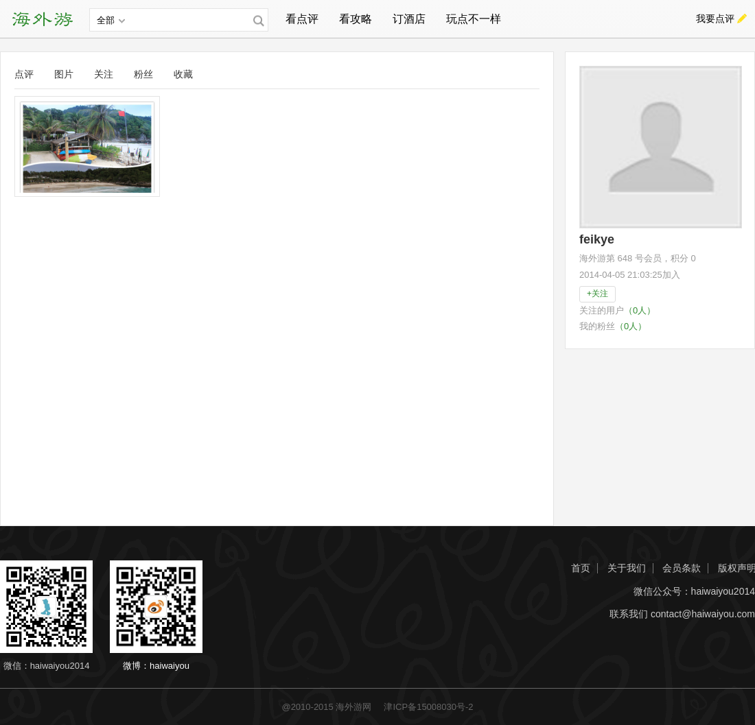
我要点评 (715, 18)
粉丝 (143, 74)
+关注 (597, 293)
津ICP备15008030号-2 (428, 707)
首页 (580, 568)
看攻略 (355, 19)
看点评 (302, 19)
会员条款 (681, 568)
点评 (24, 74)
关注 (103, 74)
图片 (63, 74)
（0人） (639, 310)
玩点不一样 (473, 19)
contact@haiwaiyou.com (703, 614)
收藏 (183, 74)
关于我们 (626, 568)
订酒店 (409, 19)
